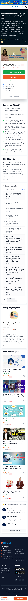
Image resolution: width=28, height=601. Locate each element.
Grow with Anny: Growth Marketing (12, 42)
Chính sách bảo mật (19, 560)
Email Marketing (10, 298)
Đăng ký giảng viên (5, 568)
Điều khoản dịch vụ (19, 558)
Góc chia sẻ (18, 555)
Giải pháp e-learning (5, 570)
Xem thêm (5, 179)
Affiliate (2, 577)
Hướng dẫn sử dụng (19, 551)
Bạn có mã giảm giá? (14, 96)
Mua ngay (14, 77)
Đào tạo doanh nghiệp (6, 572)
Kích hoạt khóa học (19, 553)
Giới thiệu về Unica (19, 549)
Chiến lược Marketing (11, 301)
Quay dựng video (5, 574)
